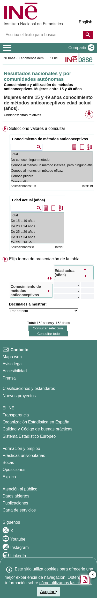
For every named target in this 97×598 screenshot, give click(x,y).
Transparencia (16, 415)
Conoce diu (52, 181)
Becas (8, 462)
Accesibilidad (15, 371)
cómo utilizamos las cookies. (65, 583)
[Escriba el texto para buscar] (44, 35)
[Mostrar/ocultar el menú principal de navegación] (7, 47)
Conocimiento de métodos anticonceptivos (50, 139)
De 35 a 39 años (37, 242)
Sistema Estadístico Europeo (29, 436)
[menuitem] (48, 190)
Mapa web (12, 357)
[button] (80, 47)
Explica (9, 477)
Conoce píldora (52, 176)
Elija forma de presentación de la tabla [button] (44, 259)
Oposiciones (14, 469)
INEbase (9, 58)
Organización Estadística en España (36, 422)
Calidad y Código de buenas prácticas (37, 429)
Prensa (9, 378)
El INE (8, 408)
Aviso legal (13, 364)
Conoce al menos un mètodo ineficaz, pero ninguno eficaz (52, 165)
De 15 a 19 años (37, 220)
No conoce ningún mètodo (52, 159)
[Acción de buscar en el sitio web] (88, 35)
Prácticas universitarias (24, 455)
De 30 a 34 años (37, 237)
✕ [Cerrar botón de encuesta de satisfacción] (93, 574)
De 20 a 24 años (37, 226)
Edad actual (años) (28, 200)
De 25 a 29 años (37, 231)
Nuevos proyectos (19, 396)
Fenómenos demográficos (38, 58)
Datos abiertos (16, 496)
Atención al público (20, 489)
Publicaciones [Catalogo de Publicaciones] (15, 503)
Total (52, 154)
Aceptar (48, 591)
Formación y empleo (21, 448)
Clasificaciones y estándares (29, 388)
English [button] (85, 22)
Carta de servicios (19, 510)
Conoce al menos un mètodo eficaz (52, 170)
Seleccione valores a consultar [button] (37, 128)
